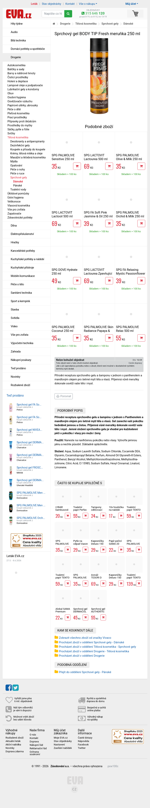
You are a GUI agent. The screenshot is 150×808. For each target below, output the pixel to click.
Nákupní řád (36, 745)
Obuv (10, 93)
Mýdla (14, 161)
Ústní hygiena (15, 197)
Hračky (15, 242)
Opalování (16, 165)
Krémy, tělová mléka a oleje (26, 153)
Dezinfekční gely (20, 145)
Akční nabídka (13, 744)
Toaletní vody (18, 189)
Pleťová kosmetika (18, 113)
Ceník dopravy (135, 363)
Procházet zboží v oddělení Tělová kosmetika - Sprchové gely (97, 646)
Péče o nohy (17, 169)
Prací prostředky (17, 117)
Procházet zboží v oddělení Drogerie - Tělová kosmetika (94, 651)
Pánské (17, 185)
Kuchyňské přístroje (22, 267)
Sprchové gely (18, 177)
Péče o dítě (14, 109)
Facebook (83, 744)
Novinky (15, 376)
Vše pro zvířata (16, 209)
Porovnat (63, 396)
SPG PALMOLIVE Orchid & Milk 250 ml (130, 214)
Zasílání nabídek (63, 748)
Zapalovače (14, 213)
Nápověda (83, 741)
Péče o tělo (17, 284)
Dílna (14, 225)
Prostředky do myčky (19, 125)
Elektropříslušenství (22, 234)
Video (14, 326)
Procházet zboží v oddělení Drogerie (81, 655)
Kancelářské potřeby (23, 250)
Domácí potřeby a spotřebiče (28, 49)
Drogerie (16, 57)
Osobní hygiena (16, 97)
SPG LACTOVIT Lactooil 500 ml (62, 214)
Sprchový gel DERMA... (30, 442)
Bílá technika (18, 40)
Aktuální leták (13, 741)
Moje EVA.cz (61, 737)
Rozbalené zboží (20, 385)
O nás (33, 734)
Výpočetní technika (22, 343)
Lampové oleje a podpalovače (25, 85)
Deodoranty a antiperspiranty (27, 141)
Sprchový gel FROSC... (30, 467)
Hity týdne (17, 23)
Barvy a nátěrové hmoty (21, 73)
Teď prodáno (18, 368)
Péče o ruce (17, 173)
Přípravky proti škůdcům (21, 121)
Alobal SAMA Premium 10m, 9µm (62, 611)
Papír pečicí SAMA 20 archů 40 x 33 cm (116, 545)
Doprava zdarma (15, 751)
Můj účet (131, 3)
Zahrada (15, 351)
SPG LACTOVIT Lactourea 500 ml (96, 157)
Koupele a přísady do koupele (27, 149)
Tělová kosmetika (17, 137)
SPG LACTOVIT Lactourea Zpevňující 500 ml (98, 273)
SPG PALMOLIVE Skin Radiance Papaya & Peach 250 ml (98, 330)
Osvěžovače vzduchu (19, 101)
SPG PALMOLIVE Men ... (31, 492)
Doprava (34, 741)
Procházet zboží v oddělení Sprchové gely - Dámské (91, 642)
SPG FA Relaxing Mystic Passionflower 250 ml (130, 273)
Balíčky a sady (15, 69)
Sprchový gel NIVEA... (29, 429)
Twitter (82, 748)
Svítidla (15, 318)
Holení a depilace (17, 81)
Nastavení (59, 744)
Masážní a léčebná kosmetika (28, 157)
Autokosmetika (16, 65)
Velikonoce (13, 201)
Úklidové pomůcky (18, 193)
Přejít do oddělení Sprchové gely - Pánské (85, 672)
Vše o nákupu (87, 3)
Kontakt (70, 3)
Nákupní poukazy (21, 360)
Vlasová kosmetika (18, 205)
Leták (34, 3)
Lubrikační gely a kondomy (23, 89)
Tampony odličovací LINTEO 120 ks (97, 511)
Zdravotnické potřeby (20, 217)
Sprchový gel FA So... (29, 404)
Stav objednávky (51, 3)
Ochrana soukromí (35, 753)
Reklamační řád (38, 748)
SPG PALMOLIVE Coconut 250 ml (63, 329)
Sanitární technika (21, 292)
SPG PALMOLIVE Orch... (31, 517)
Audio (14, 32)
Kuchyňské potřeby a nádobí (27, 259)
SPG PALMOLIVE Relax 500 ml (127, 329)
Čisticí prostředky (17, 77)
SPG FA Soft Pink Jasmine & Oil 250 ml (98, 214)
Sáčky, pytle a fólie (18, 129)
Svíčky (11, 133)
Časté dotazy (85, 737)
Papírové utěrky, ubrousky (22, 105)
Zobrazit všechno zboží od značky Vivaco (85, 637)
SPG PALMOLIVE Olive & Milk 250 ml (129, 157)
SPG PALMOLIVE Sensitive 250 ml (63, 157)
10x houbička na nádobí (116, 508)
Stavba (15, 309)
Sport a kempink (20, 301)
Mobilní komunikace (23, 276)
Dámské (18, 181)
